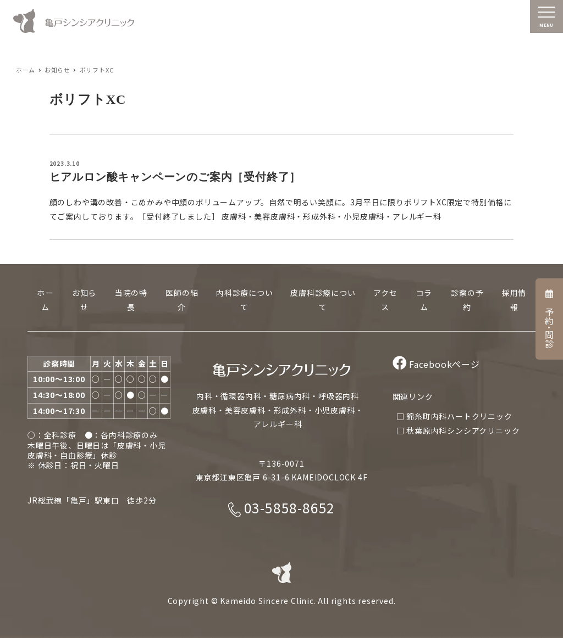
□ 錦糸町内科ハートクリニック (454, 416)
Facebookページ (436, 364)
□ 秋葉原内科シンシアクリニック (458, 430)
